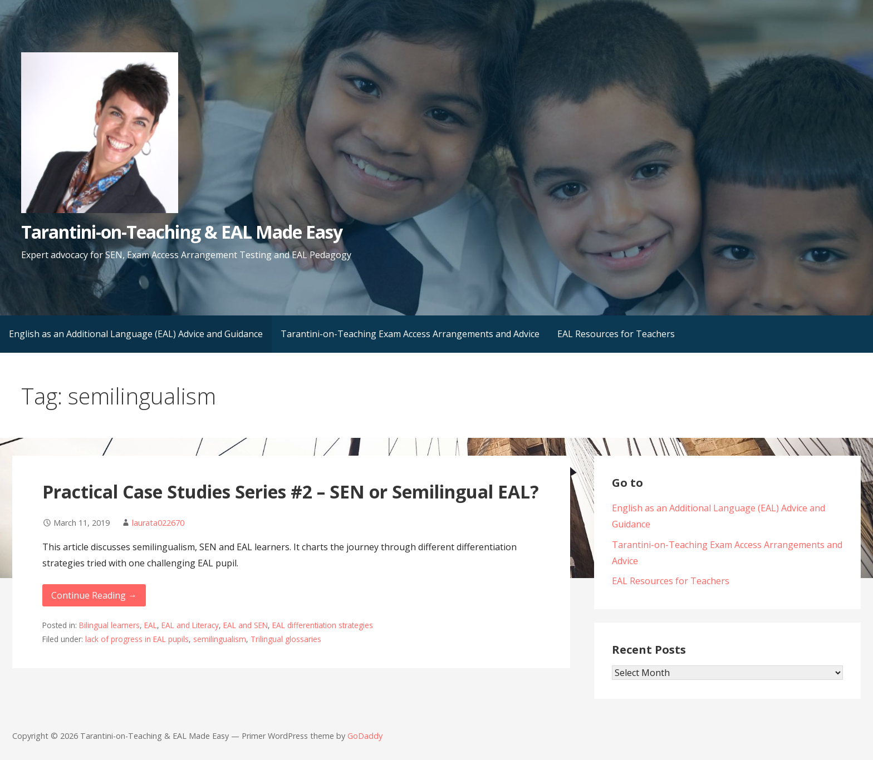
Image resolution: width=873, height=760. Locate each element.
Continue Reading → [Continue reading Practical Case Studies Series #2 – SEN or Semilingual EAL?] (94, 595)
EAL (150, 625)
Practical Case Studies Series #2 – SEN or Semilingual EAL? (290, 492)
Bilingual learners (109, 625)
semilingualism (219, 639)
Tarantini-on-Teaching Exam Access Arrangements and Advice (410, 334)
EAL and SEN (245, 625)
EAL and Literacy (190, 625)
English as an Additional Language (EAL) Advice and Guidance (136, 334)
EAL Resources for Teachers (616, 334)
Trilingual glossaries (286, 639)
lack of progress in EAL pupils (137, 639)
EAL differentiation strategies (322, 625)
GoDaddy (364, 736)
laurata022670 (158, 522)
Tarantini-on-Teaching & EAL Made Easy (181, 232)
